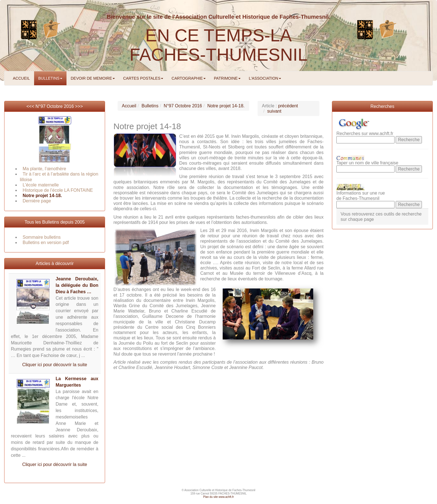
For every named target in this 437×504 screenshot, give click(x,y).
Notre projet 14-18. (42, 195)
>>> (79, 106)
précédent (288, 105)
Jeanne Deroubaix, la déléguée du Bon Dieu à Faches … (77, 285)
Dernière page (37, 200)
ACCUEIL (21, 78)
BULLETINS (50, 78)
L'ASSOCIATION (265, 78)
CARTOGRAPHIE (189, 78)
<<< (30, 106)
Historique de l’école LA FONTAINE (58, 190)
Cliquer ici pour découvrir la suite (54, 364)
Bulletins (149, 105)
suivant (274, 111)
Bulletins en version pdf (46, 242)
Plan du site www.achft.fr (218, 496)
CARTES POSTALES (143, 78)
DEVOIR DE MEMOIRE (93, 78)
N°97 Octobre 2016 (54, 106)
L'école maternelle (41, 185)
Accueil (129, 105)
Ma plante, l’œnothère (44, 168)
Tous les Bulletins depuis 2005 (55, 222)
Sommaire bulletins (42, 237)
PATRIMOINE (227, 78)
